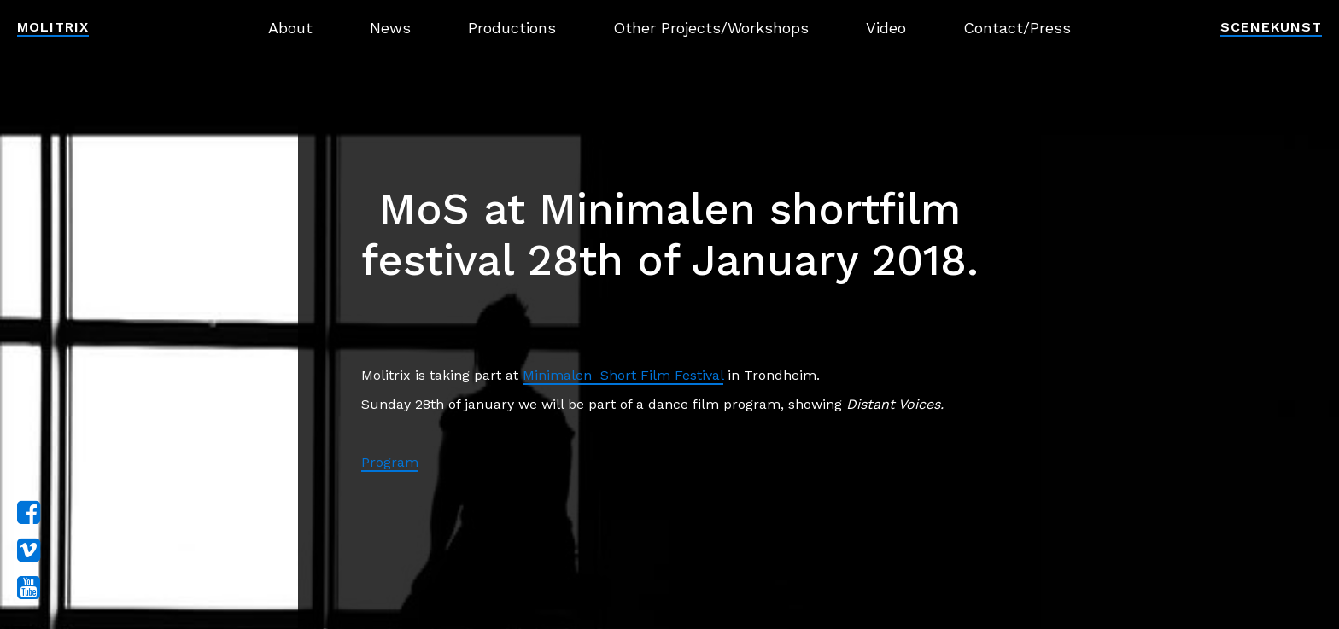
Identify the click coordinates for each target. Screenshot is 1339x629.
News (390, 28)
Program (389, 462)
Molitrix (53, 27)
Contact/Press (1017, 28)
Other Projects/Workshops (711, 28)
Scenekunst (1271, 27)
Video (886, 28)
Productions (512, 28)
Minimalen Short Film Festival (623, 375)
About (290, 28)
